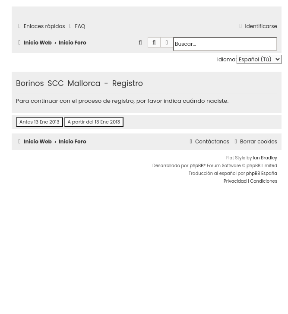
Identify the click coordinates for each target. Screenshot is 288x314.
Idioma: (227, 59)
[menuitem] (76, 26)
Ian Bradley (265, 158)
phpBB (196, 165)
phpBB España (261, 173)
